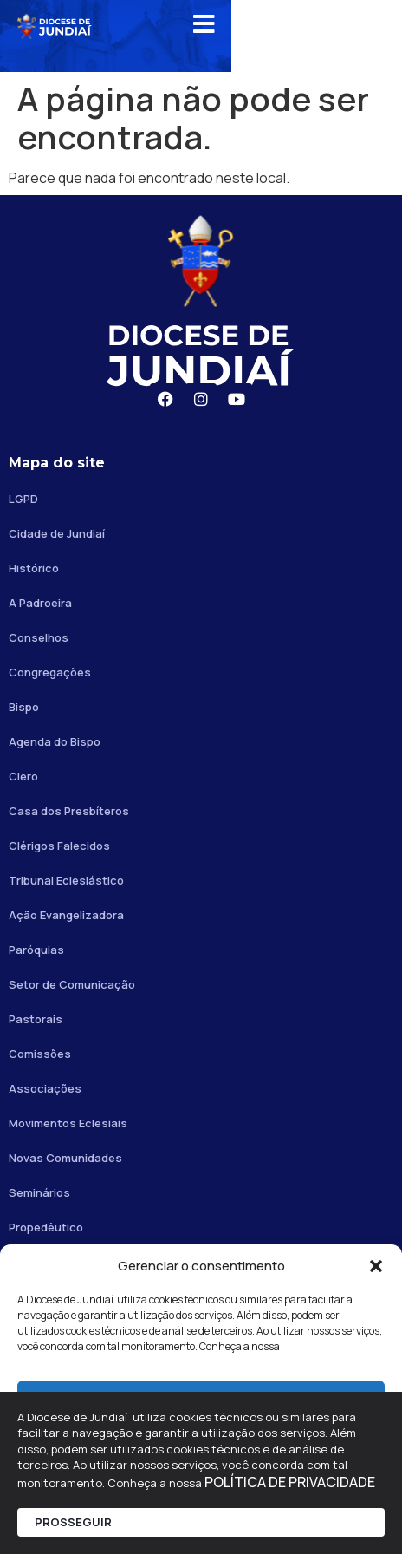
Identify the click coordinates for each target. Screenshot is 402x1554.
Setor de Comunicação (72, 984)
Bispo (24, 707)
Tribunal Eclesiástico (66, 880)
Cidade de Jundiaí (57, 533)
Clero (23, 776)
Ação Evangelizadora (66, 915)
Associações (45, 1088)
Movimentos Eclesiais (68, 1123)
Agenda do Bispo (54, 741)
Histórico (34, 568)
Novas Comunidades (65, 1158)
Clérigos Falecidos (59, 845)
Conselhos (38, 637)
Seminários (39, 1192)
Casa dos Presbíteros (69, 811)
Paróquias (36, 949)
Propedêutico (46, 1227)
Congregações (50, 672)
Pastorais (35, 1019)
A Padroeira (40, 602)
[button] (376, 1266)
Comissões (40, 1053)
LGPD (23, 498)
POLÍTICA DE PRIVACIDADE (289, 1482)
